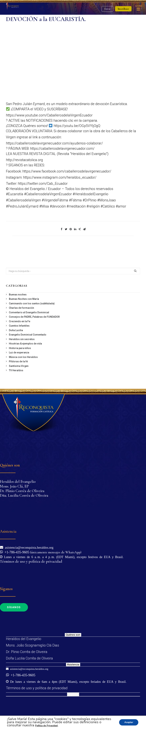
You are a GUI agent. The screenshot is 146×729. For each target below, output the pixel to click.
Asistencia (73, 664)
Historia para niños (20, 348)
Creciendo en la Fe (19, 321)
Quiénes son (73, 634)
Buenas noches (18, 294)
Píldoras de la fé (18, 361)
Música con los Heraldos (23, 357)
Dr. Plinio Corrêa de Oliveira (26, 652)
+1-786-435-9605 (16, 552)
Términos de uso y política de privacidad (37, 688)
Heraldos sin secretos (22, 339)
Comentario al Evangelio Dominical (29, 312)
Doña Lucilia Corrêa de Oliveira (29, 658)
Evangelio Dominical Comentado (27, 334)
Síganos (73, 694)
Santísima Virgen (18, 366)
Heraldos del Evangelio (23, 639)
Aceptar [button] (128, 722)
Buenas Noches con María (24, 299)
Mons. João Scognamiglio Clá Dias (32, 645)
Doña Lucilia (16, 330)
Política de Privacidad (46, 725)
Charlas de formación (21, 307)
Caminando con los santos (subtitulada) (32, 303)
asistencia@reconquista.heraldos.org (28, 547)
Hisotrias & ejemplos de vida (25, 343)
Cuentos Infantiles (19, 325)
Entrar (107, 8)
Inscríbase (123, 8)
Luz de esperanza (19, 352)
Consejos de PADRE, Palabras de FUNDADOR (34, 316)
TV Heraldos (16, 370)
